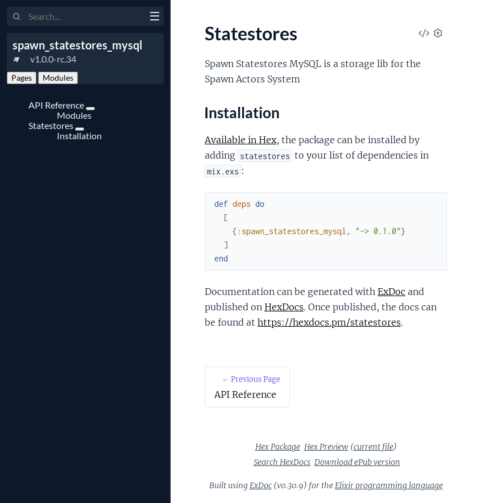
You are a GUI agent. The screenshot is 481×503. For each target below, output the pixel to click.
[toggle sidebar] (154, 17)
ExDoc (391, 291)
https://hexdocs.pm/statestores (329, 322)
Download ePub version (357, 462)
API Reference (57, 104)
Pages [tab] (21, 77)
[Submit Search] (17, 17)
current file (373, 447)
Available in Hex (240, 140)
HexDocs (284, 307)
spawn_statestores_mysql (77, 45)
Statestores (51, 125)
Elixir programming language (389, 485)
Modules (74, 115)
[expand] (90, 108)
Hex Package (277, 447)
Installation (79, 135)
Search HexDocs (282, 462)
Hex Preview (326, 447)
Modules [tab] (58, 77)
